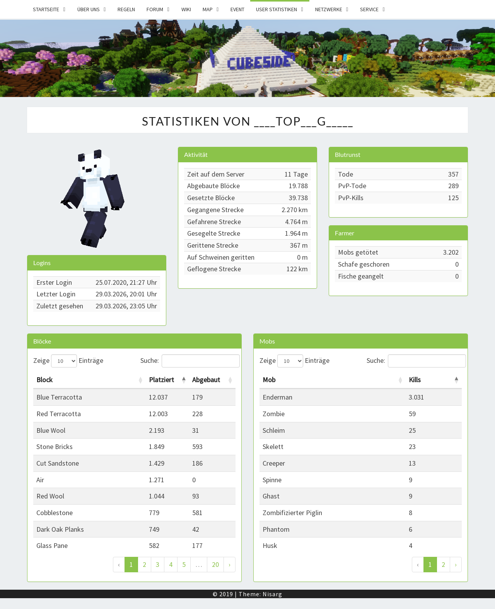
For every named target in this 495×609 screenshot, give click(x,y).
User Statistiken (276, 9)
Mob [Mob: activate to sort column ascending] (269, 379)
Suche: (188, 360)
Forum (155, 9)
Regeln (126, 9)
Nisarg (272, 594)
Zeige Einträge (68, 360)
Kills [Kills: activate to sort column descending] (415, 379)
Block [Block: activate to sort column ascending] (44, 379)
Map (208, 9)
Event (237, 9)
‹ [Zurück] (119, 564)
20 (215, 564)
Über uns (88, 9)
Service (369, 9)
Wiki (186, 9)
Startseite (46, 9)
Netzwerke (328, 9)
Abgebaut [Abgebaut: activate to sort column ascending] (206, 379)
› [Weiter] (229, 564)
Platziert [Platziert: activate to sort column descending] (161, 379)
